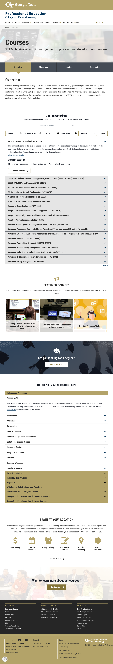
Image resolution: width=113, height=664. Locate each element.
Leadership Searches (84, 612)
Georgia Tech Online (12, 626)
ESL (6, 623)
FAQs (79, 629)
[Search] (106, 22)
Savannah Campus (84, 617)
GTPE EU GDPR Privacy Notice (70, 654)
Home (7, 27)
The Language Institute (85, 620)
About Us (81, 605)
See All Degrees (55, 364)
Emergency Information (41, 643)
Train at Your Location (13, 629)
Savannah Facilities (48, 615)
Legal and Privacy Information (70, 643)
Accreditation (82, 623)
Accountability (64, 650)
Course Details (18, 171)
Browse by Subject (11, 609)
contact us (11, 410)
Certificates (9, 615)
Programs (10, 605)
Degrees (8, 617)
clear (103, 133)
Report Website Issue (40, 647)
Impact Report (82, 615)
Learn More (55, 559)
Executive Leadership (84, 609)
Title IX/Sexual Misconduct (68, 657)
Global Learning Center (49, 612)
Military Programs (11, 620)
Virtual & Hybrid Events (49, 609)
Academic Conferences (49, 617)
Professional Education (25, 13)
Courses (8, 612)
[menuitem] (8, 22)
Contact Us (55, 587)
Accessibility (63, 647)
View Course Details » (17, 155)
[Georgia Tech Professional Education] (56, 5)
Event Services (48, 605)
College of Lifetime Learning (20, 17)
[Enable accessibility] (5, 659)
